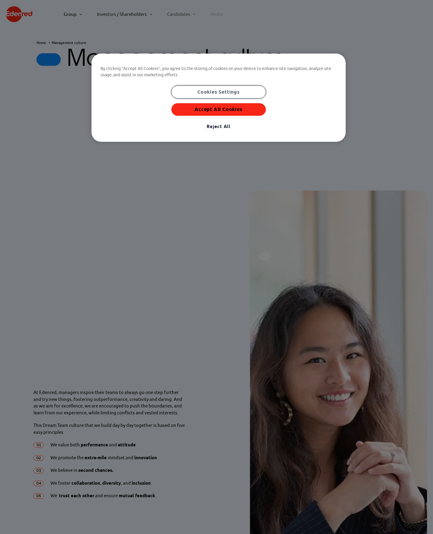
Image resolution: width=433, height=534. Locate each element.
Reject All (219, 126)
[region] (219, 98)
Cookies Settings (218, 92)
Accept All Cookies (218, 109)
